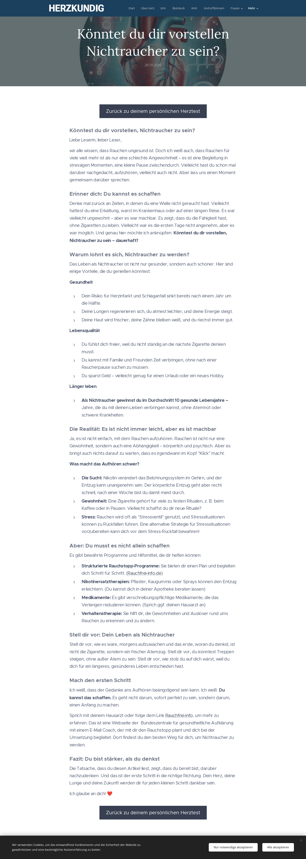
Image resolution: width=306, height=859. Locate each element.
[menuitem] (128, 8)
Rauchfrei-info (179, 715)
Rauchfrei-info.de (144, 573)
